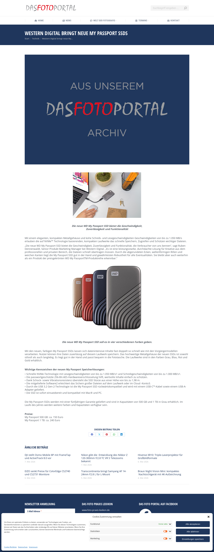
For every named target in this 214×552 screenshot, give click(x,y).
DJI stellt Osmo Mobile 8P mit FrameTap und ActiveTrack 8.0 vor (48, 456)
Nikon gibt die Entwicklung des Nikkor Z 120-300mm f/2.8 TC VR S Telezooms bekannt (104, 458)
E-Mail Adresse (34, 511)
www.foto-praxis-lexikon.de (96, 510)
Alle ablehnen (193, 531)
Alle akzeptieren (193, 524)
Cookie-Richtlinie (10, 547)
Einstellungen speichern (193, 539)
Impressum (33, 547)
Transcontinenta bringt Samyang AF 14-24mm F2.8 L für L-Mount (103, 473)
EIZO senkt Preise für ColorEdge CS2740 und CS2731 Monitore (47, 473)
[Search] (170, 8)
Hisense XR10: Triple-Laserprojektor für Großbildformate (160, 456)
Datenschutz (23, 547)
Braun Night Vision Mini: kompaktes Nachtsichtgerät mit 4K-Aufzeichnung (159, 473)
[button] (208, 516)
